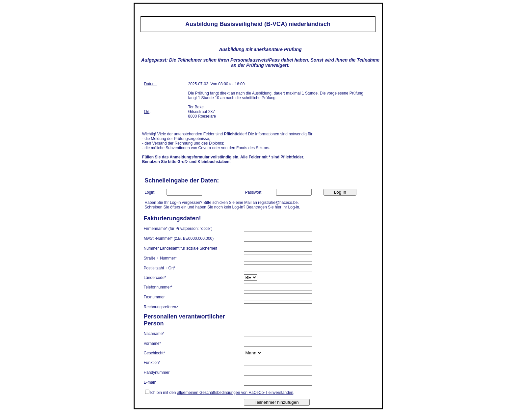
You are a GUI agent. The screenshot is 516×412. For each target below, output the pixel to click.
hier (278, 207)
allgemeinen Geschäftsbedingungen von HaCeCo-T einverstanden (235, 392)
